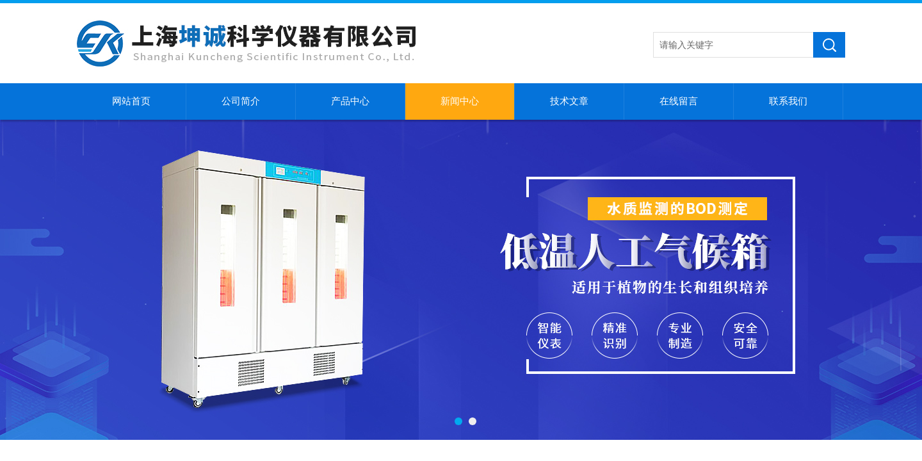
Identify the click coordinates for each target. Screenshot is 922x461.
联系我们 (788, 101)
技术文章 (569, 101)
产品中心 (350, 101)
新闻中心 (460, 101)
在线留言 (678, 101)
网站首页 (131, 101)
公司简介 (241, 101)
